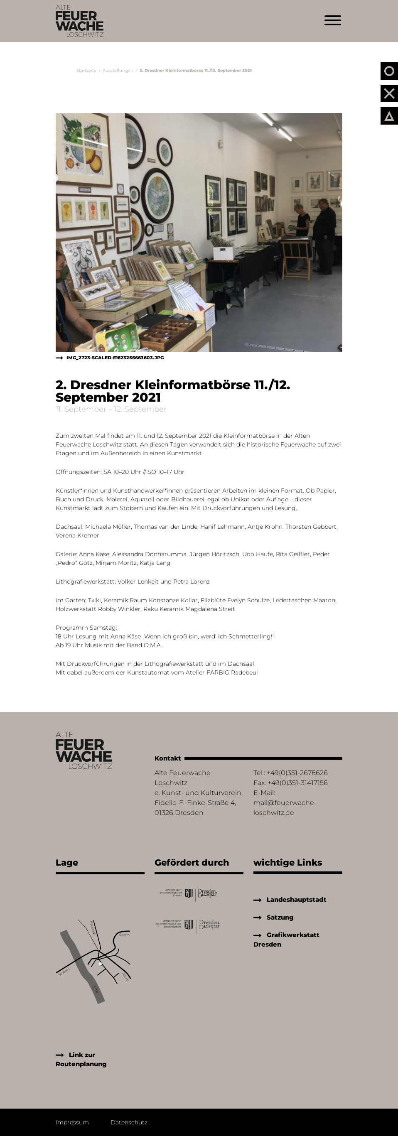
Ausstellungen (118, 70)
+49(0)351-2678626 (297, 773)
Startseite (86, 70)
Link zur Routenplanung (81, 1059)
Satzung (273, 917)
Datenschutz (129, 1122)
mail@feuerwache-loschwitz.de (285, 808)
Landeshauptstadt (290, 899)
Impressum (72, 1122)
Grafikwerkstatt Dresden (286, 939)
